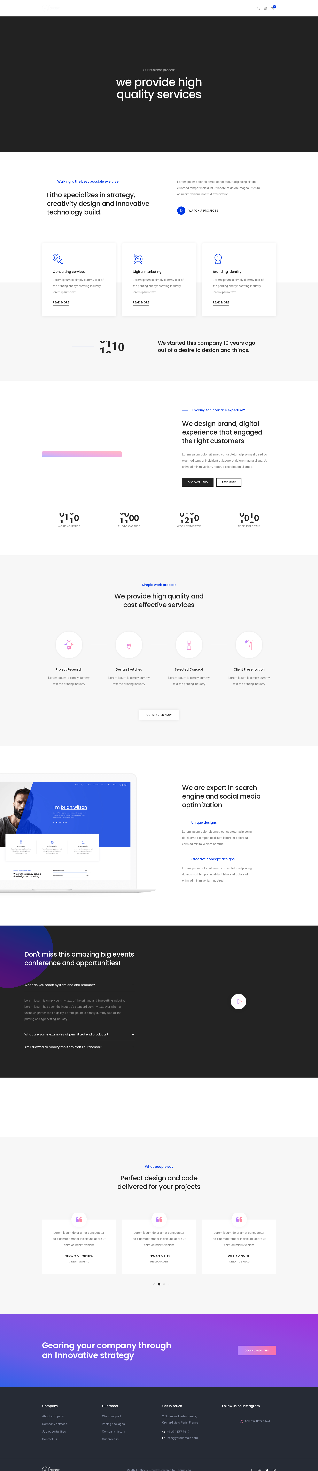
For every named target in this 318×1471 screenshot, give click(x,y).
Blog (228, 8)
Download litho (257, 1339)
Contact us (49, 1428)
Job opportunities (54, 1420)
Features (210, 8)
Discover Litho (195, 471)
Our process (110, 1428)
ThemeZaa (183, 1459)
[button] (154, 1273)
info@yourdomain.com (182, 1427)
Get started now (159, 704)
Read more (62, 291)
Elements (190, 8)
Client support (111, 1405)
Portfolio (169, 8)
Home (134, 8)
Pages (150, 8)
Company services (54, 1413)
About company (53, 1405)
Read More (227, 471)
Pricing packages (113, 1413)
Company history (113, 1420)
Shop (242, 8)
